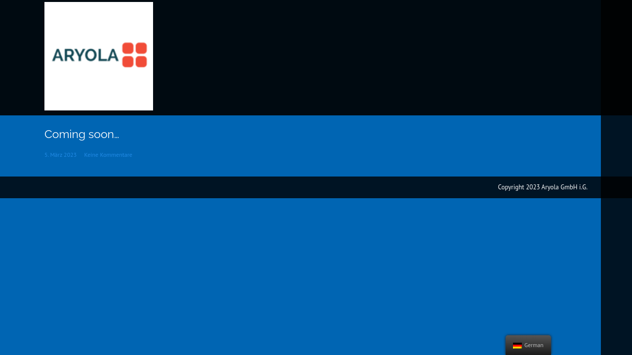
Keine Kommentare (108, 154)
